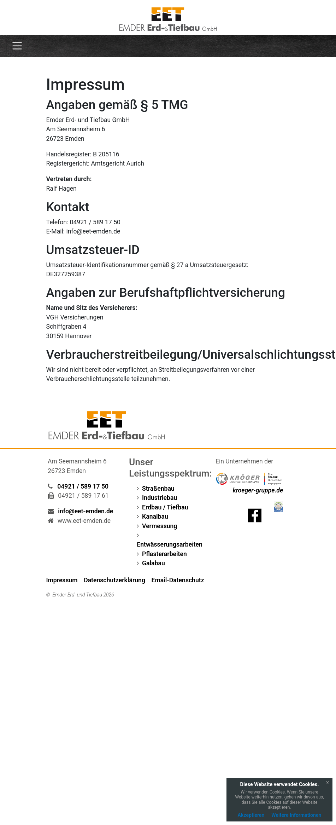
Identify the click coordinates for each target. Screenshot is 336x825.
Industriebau (159, 497)
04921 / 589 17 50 (82, 486)
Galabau (153, 563)
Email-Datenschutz (178, 580)
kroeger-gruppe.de (258, 490)
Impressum (62, 580)
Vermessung (159, 526)
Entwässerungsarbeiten (169, 544)
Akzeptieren (251, 815)
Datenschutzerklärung (114, 580)
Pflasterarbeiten (164, 554)
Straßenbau (158, 488)
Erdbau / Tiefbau (165, 507)
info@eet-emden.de (85, 511)
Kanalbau (155, 516)
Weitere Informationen (296, 815)
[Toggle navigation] (17, 46)
